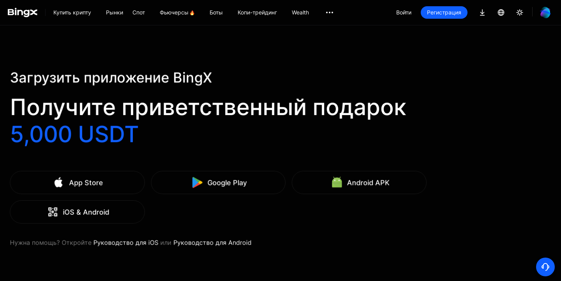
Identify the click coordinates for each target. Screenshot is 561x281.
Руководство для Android (263, 232)
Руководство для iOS (193, 232)
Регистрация (444, 12)
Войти (403, 12)
